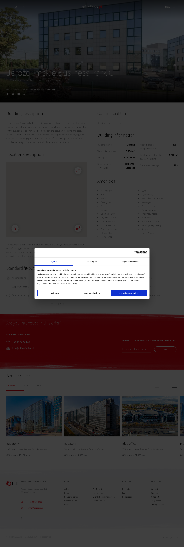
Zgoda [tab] (54, 261)
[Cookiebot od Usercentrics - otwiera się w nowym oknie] (135, 253)
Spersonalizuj (92, 293)
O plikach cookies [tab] (130, 261)
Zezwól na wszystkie (128, 293)
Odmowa (55, 293)
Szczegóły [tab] (92, 261)
